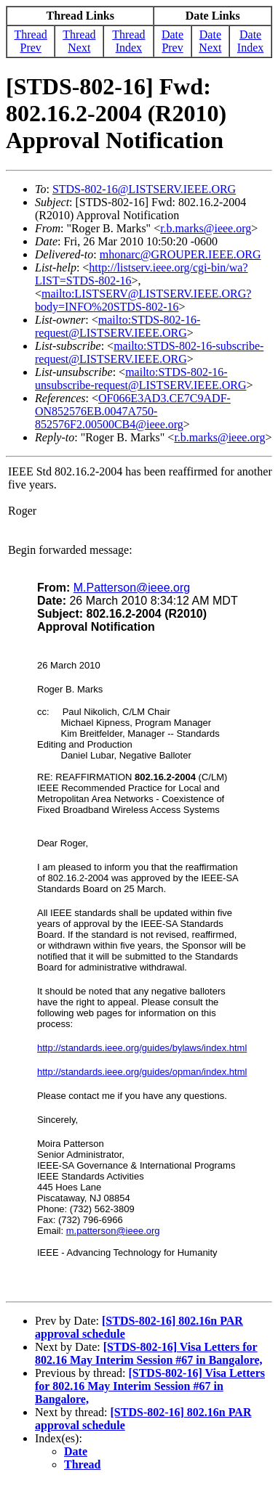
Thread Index (128, 41)
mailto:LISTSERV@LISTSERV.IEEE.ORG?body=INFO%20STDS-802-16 (143, 300)
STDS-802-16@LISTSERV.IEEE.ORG (144, 189)
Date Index (250, 41)
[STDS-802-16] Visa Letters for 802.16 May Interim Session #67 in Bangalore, (149, 1353)
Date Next (210, 41)
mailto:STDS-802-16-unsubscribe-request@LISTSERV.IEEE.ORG (140, 378)
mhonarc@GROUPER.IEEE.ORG (180, 254)
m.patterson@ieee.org (113, 1230)
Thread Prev (31, 41)
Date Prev (172, 41)
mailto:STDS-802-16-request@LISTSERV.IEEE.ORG (117, 326)
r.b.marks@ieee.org (205, 228)
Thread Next (79, 41)
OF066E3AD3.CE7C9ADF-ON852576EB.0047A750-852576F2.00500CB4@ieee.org (133, 411)
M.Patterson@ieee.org (132, 587)
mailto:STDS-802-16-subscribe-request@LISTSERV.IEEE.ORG (149, 352)
